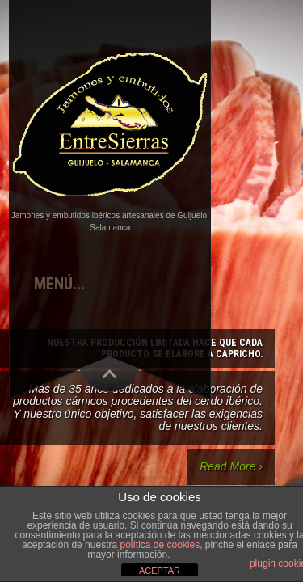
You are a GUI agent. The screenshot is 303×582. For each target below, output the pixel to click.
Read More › (231, 466)
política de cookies (160, 544)
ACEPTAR (159, 571)
